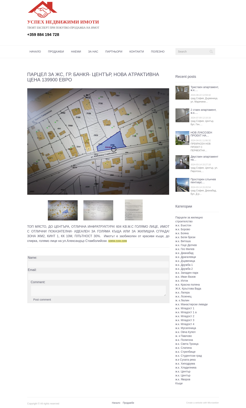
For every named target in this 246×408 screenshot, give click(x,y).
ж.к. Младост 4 (184, 324)
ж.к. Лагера (182, 292)
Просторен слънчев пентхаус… (203, 181)
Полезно (157, 51)
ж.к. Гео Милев (184, 249)
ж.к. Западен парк (186, 272)
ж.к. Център (182, 371)
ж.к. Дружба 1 (184, 264)
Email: (32, 270)
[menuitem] (35, 51)
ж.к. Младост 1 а (186, 312)
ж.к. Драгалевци (185, 257)
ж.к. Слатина (183, 347)
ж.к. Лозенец (183, 296)
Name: (32, 257)
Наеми (76, 51)
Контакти (136, 51)
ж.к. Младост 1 (184, 308)
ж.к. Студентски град (188, 355)
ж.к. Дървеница (185, 260)
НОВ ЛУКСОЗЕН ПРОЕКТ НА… (201, 134)
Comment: (38, 282)
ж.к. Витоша (183, 241)
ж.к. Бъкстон (183, 225)
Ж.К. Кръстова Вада (188, 288)
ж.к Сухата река (185, 359)
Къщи (179, 383)
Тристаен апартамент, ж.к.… (205, 89)
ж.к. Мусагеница (185, 328)
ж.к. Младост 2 (184, 316)
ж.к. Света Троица (187, 343)
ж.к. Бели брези (185, 237)
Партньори (113, 51)
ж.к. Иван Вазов (185, 276)
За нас (93, 51)
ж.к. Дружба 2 (184, 268)
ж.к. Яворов (182, 379)
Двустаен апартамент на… (204, 158)
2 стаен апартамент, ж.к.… (204, 111)
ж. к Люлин (182, 300)
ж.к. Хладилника (185, 367)
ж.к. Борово (182, 229)
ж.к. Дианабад (184, 253)
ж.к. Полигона (184, 339)
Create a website (194, 402)
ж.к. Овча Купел (185, 332)
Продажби (56, 51)
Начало (35, 51)
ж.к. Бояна (182, 233)
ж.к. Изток (181, 280)
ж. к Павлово (183, 335)
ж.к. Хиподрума (185, 363)
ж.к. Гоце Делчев (186, 245)
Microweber (213, 402)
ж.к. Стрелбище (185, 351)
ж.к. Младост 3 (184, 320)
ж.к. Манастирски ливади (191, 304)
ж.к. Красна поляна (187, 284)
